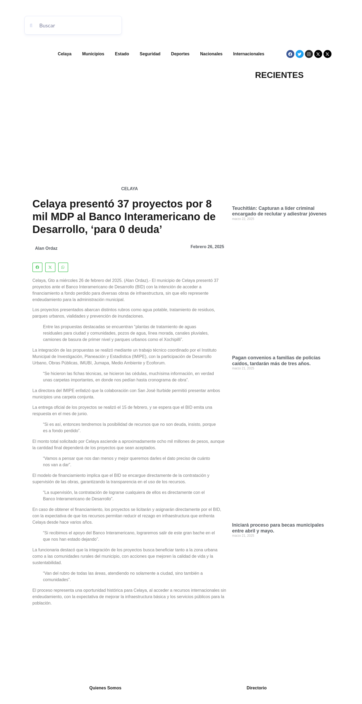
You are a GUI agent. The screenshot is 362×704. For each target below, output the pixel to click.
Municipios (93, 54)
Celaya (65, 54)
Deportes (180, 54)
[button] (37, 267)
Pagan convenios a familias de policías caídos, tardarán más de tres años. (276, 360)
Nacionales (211, 54)
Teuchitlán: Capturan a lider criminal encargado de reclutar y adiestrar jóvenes (279, 211)
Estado (122, 54)
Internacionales (248, 54)
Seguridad (150, 54)
